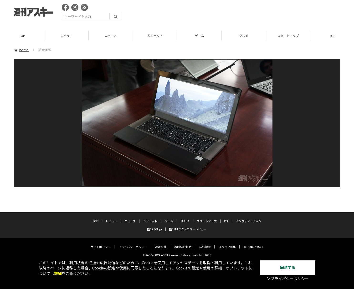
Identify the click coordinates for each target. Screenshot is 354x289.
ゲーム (199, 35)
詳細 (58, 273)
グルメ (243, 35)
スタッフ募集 (227, 243)
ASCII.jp (154, 225)
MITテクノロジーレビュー (188, 225)
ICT (226, 217)
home (21, 49)
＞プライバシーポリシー (288, 279)
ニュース (111, 35)
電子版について (254, 243)
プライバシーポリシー (132, 243)
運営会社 (160, 243)
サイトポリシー (101, 243)
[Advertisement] (253, 13)
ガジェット (155, 35)
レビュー (66, 35)
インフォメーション (249, 217)
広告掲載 (205, 243)
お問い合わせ (182, 243)
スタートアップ (288, 35)
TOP (22, 35)
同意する (287, 267)
